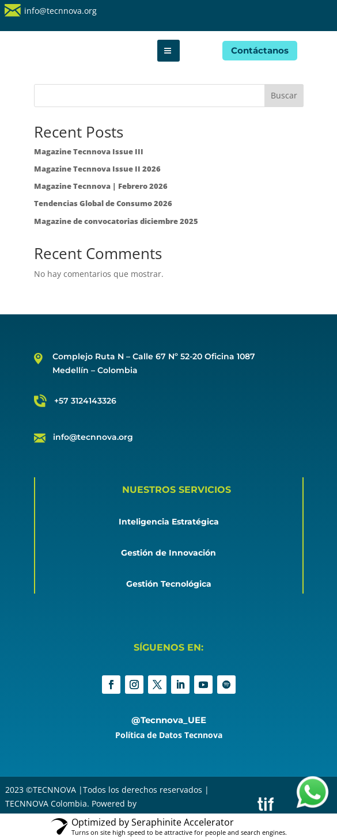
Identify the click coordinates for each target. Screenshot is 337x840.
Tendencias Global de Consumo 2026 (103, 203)
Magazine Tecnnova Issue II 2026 (97, 169)
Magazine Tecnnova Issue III (88, 151)
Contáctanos (260, 50)
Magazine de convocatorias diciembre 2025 (116, 221)
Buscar (284, 95)
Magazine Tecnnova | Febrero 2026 (101, 186)
